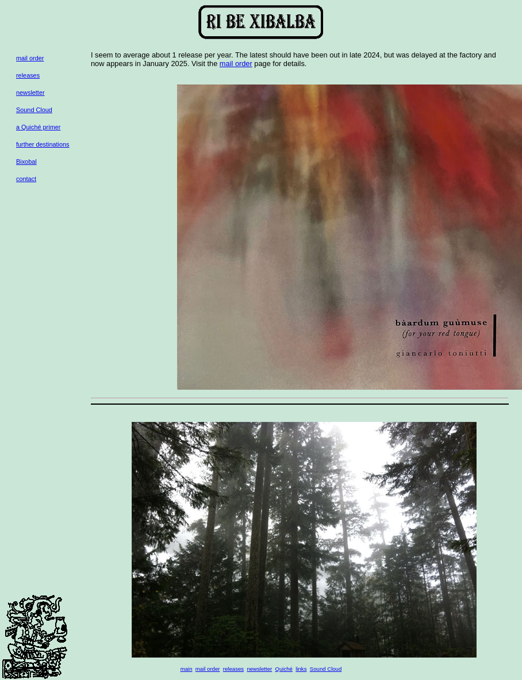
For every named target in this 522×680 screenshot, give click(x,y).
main (187, 669)
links (300, 669)
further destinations (43, 144)
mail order (30, 58)
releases (28, 75)
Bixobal (26, 161)
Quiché (284, 669)
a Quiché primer (38, 127)
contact (26, 178)
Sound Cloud (34, 109)
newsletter (30, 92)
